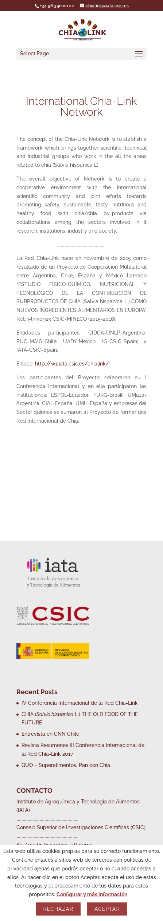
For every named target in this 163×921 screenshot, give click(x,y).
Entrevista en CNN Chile (50, 734)
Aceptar (107, 909)
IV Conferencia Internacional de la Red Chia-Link (80, 703)
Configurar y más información (92, 894)
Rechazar (58, 909)
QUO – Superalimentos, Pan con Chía (66, 765)
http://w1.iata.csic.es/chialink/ (72, 364)
